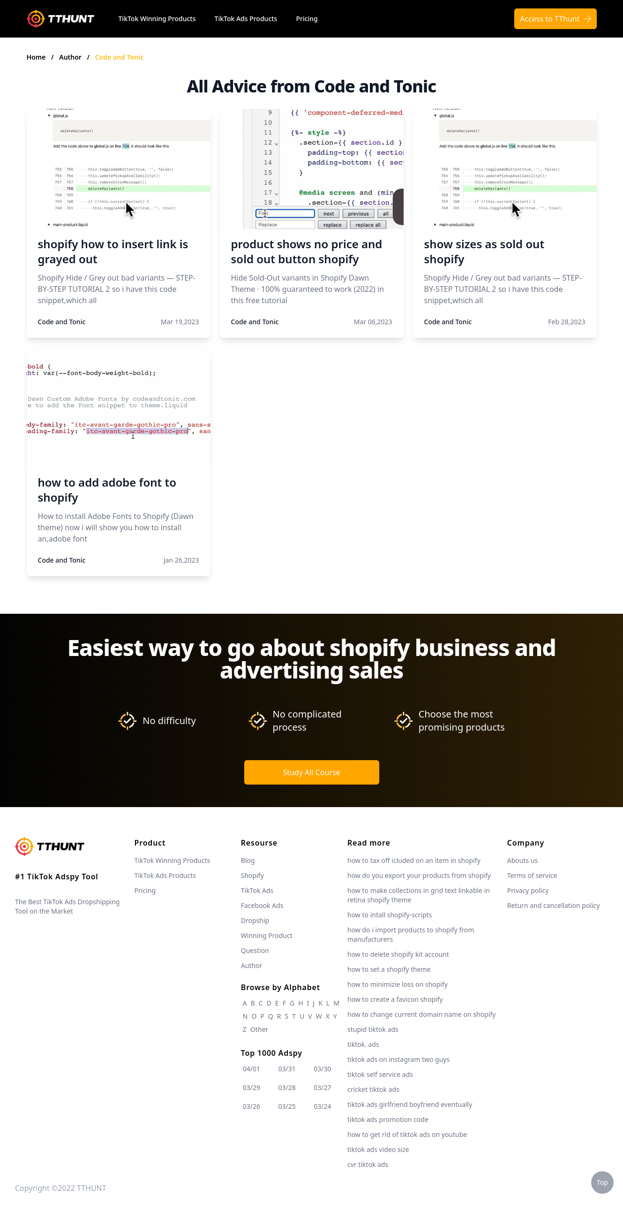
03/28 (287, 1087)
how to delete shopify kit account (398, 954)
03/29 (251, 1087)
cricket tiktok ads (373, 1089)
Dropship (255, 920)
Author (71, 57)
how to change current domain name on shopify (421, 1014)
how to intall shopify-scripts (389, 914)
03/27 (322, 1087)
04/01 (251, 1068)
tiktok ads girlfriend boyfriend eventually (409, 1104)
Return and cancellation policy (553, 905)
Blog (248, 860)
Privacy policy (528, 890)
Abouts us (522, 860)
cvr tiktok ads (367, 1164)
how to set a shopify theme (389, 969)
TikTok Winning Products (157, 18)
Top (602, 1182)
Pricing (306, 18)
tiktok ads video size (378, 1149)
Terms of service (532, 875)
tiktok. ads (363, 1044)
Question (255, 950)
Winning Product (267, 935)
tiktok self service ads (380, 1074)
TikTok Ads (257, 890)
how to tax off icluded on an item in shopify (413, 860)
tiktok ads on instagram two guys (398, 1059)
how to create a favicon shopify (395, 999)
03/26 (251, 1106)
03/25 (287, 1106)
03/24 (322, 1106)
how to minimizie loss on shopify (397, 984)
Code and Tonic (119, 57)
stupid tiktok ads (372, 1029)
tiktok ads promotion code (387, 1119)
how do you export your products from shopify (419, 875)
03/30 (322, 1068)
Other (259, 1029)
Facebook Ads (262, 905)
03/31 (287, 1068)
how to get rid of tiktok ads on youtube (407, 1134)
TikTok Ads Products (246, 18)
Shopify (252, 875)
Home (36, 57)
